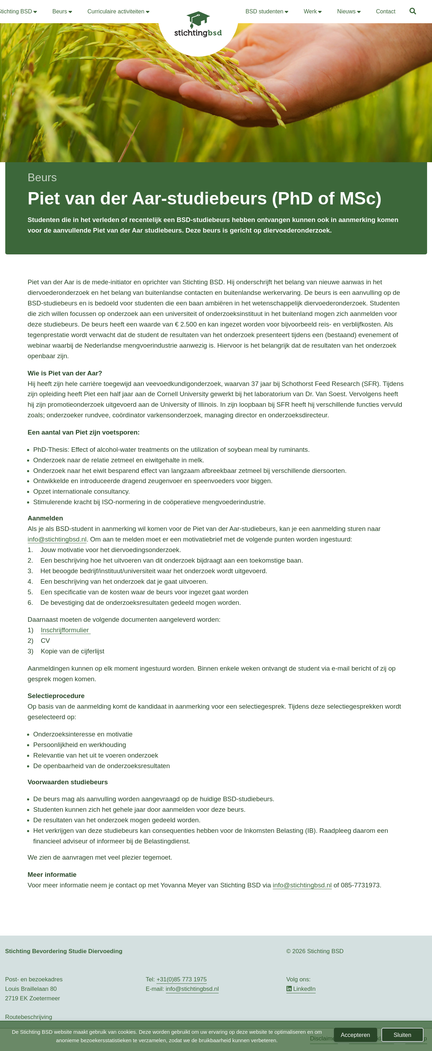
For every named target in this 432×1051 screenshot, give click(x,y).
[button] (413, 12)
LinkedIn (301, 989)
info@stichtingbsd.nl (57, 539)
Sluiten (402, 1035)
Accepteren (355, 1035)
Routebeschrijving (28, 1017)
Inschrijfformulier (65, 630)
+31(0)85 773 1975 (181, 979)
